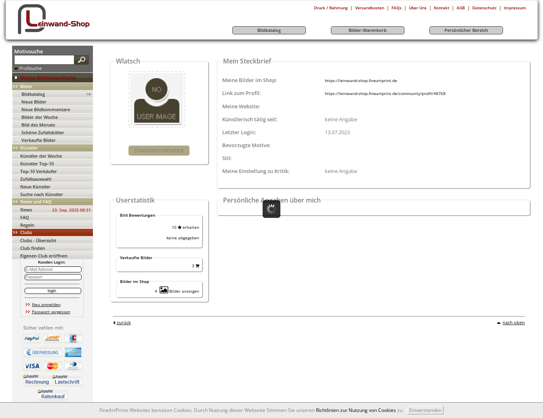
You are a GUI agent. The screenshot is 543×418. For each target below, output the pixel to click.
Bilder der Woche (39, 117)
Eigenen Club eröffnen (43, 256)
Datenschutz (484, 8)
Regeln (27, 225)
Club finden (32, 248)
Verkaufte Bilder (38, 140)
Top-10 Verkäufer (38, 171)
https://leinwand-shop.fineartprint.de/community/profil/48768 (385, 93)
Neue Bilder (33, 102)
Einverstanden (425, 410)
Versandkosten (369, 8)
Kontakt (441, 8)
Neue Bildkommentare (45, 109)
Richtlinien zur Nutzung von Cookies (356, 410)
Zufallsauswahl (35, 179)
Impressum (515, 8)
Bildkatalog (33, 94)
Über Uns (418, 8)
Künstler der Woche (41, 156)
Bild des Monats (38, 125)
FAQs (396, 8)
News (26, 210)
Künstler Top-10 (37, 163)
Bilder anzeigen (179, 291)
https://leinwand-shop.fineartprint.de (361, 80)
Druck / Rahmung (331, 8)
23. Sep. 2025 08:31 (71, 210)
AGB (461, 8)
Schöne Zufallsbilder (42, 132)
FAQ (24, 217)
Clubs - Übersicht (38, 240)
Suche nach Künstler (41, 194)
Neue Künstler (35, 187)
